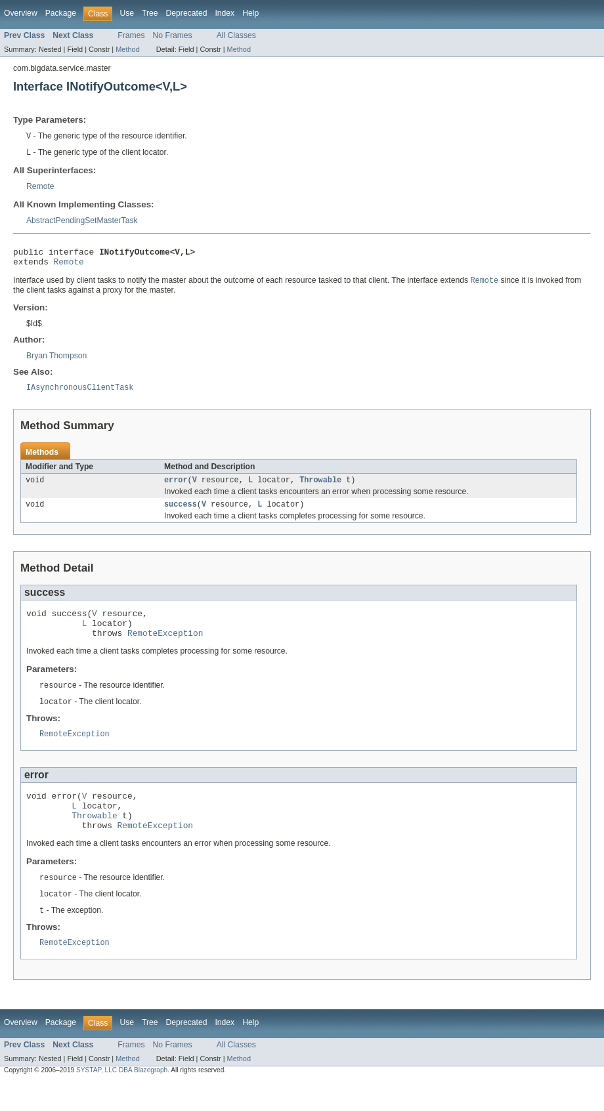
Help (250, 13)
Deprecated (186, 13)
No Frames (172, 35)
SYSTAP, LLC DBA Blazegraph (121, 1099)
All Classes (236, 35)
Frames (131, 35)
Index (224, 13)
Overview (20, 13)
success (180, 514)
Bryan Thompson (56, 361)
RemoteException (165, 648)
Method (127, 49)
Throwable (320, 488)
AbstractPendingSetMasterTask (82, 221)
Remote (40, 187)
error (176, 488)
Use (126, 13)
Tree (150, 13)
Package (60, 13)
